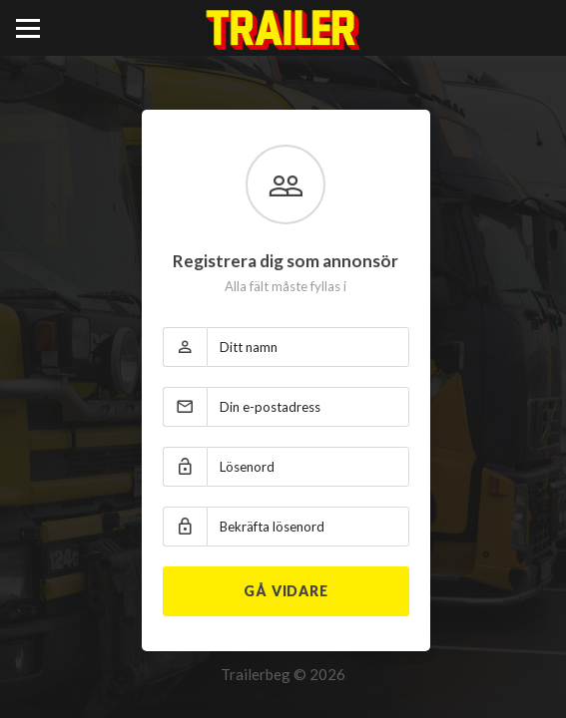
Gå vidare (286, 590)
